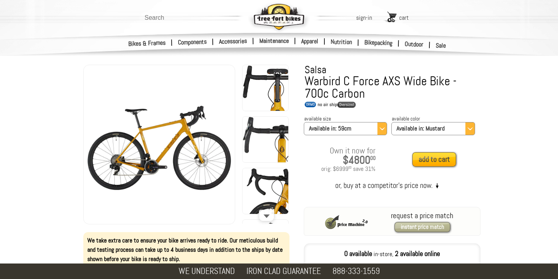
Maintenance (274, 41)
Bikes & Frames (147, 43)
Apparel (309, 41)
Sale (441, 45)
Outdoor (414, 44)
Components (192, 42)
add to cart (434, 159)
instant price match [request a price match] (422, 227)
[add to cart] (436, 160)
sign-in (364, 18)
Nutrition (341, 42)
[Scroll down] (266, 215)
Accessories (233, 41)
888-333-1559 (356, 271)
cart (404, 18)
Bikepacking (378, 42)
